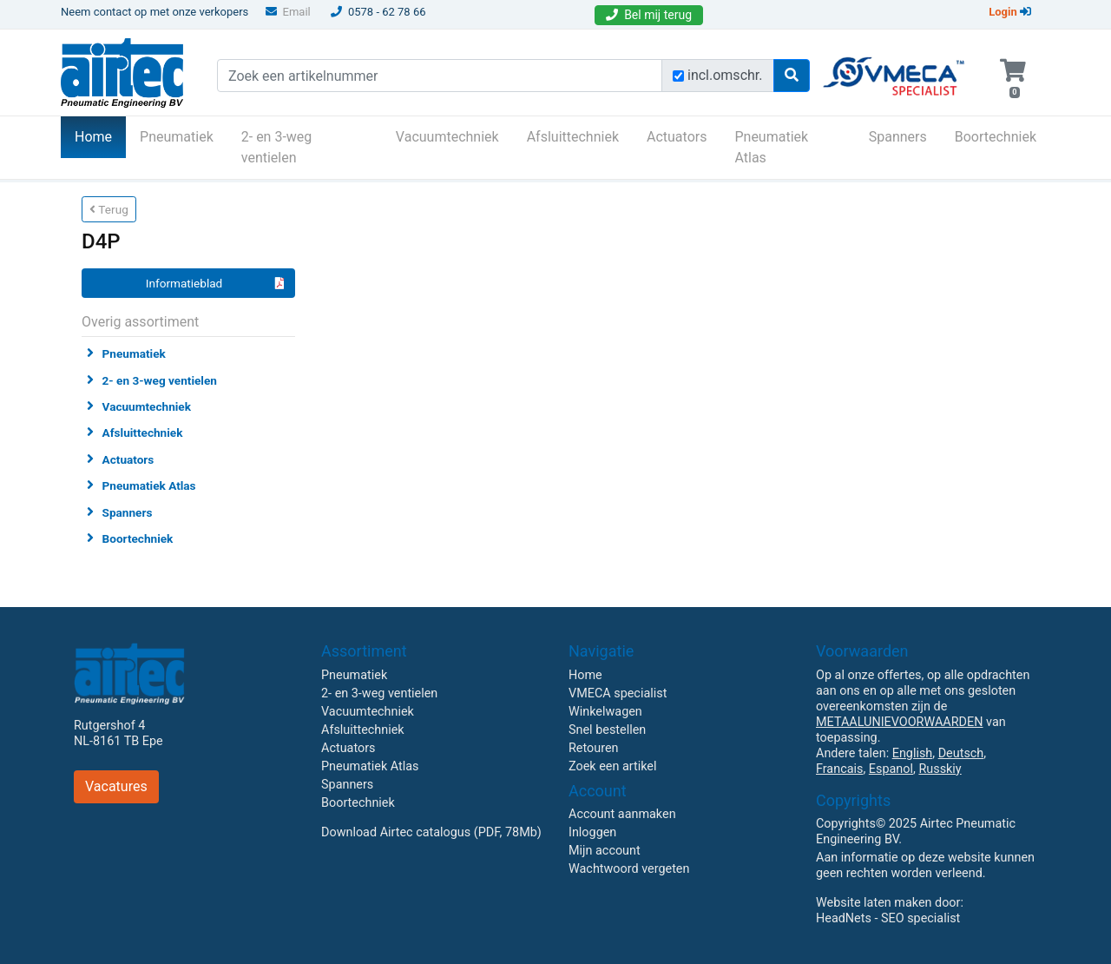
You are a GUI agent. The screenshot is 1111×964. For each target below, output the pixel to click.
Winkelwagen (605, 711)
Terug (108, 209)
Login (1010, 11)
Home (100, 135)
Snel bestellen (607, 730)
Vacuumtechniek (447, 137)
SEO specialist (920, 918)
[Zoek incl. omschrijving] (678, 76)
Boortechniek (995, 137)
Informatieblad (215, 283)
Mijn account (605, 850)
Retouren (594, 748)
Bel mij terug (649, 15)
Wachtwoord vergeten (629, 869)
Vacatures (116, 786)
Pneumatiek (177, 137)
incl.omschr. (725, 75)
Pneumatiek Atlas (771, 147)
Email (288, 11)
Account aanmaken (622, 814)
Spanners (898, 137)
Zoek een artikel (613, 766)
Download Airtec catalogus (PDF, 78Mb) (431, 832)
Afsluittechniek (573, 137)
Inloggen (592, 832)
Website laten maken (873, 902)
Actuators (677, 137)
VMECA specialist (618, 693)
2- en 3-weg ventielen (276, 147)
